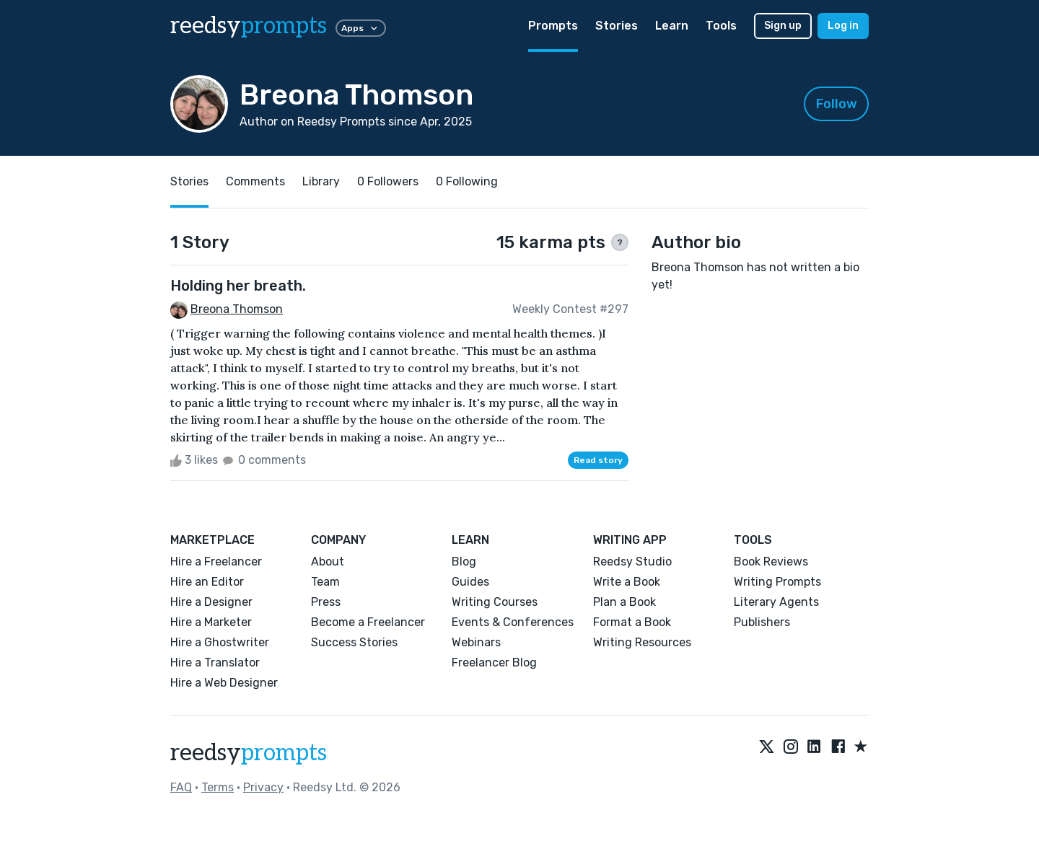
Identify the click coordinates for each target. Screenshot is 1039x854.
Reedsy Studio (632, 561)
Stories (616, 25)
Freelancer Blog (494, 662)
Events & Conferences (513, 622)
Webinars (476, 642)
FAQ (181, 787)
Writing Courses (495, 602)
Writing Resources (642, 642)
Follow (836, 104)
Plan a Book (624, 602)
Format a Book (632, 622)
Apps (360, 28)
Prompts (553, 25)
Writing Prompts (777, 582)
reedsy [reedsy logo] (248, 26)
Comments (255, 181)
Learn (671, 25)
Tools (721, 25)
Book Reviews (771, 561)
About (327, 561)
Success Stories (354, 642)
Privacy (263, 787)
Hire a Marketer (211, 622)
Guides (470, 582)
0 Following (467, 181)
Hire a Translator (215, 662)
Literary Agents (776, 602)
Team (325, 582)
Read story (598, 460)
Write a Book (626, 582)
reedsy (248, 753)
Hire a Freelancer (216, 561)
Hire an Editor (207, 582)
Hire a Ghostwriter (219, 642)
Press (326, 602)
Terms (217, 787)
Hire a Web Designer (224, 683)
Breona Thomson (236, 309)
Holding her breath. (238, 285)
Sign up (783, 25)
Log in (843, 25)
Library (321, 181)
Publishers (762, 622)
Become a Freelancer (368, 622)
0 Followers (387, 181)
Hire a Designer (211, 602)
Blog (464, 561)
